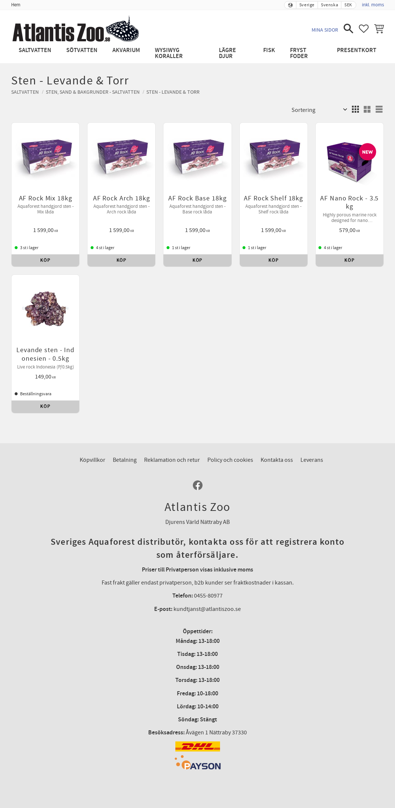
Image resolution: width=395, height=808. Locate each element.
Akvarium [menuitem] (126, 50)
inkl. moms (373, 5)
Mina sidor (325, 29)
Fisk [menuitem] (269, 50)
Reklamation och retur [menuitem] (172, 460)
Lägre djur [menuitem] (227, 53)
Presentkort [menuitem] (356, 50)
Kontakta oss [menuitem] (277, 460)
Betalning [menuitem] (125, 460)
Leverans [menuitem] (311, 460)
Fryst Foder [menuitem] (299, 53)
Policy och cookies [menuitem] (230, 460)
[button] (348, 28)
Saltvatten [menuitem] (35, 50)
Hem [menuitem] (15, 5)
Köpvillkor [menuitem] (92, 460)
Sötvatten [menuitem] (82, 50)
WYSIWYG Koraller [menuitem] (169, 53)
